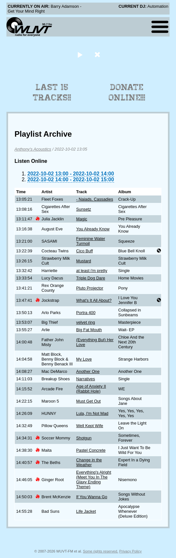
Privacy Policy (130, 551)
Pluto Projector (89, 288)
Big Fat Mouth (89, 329)
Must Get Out (88, 401)
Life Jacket (86, 511)
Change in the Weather (89, 462)
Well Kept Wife (89, 425)
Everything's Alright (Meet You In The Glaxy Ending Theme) (93, 479)
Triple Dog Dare (90, 278)
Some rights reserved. (100, 551)
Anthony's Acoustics (33, 149)
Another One (88, 371)
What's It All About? (94, 300)
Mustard (83, 260)
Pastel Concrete (90, 450)
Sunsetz (83, 209)
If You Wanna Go (91, 496)
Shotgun (84, 438)
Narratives (85, 378)
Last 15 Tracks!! (52, 92)
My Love (84, 359)
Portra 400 (85, 312)
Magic (81, 218)
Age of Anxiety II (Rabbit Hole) (91, 389)
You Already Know (92, 228)
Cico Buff (84, 250)
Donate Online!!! (127, 92)
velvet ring (85, 322)
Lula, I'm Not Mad (92, 413)
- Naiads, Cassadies (94, 199)
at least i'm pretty (91, 270)
